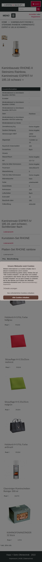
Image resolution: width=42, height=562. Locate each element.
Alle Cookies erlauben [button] (20, 297)
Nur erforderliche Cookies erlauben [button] (20, 293)
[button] (10, 288)
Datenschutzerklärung (29, 282)
